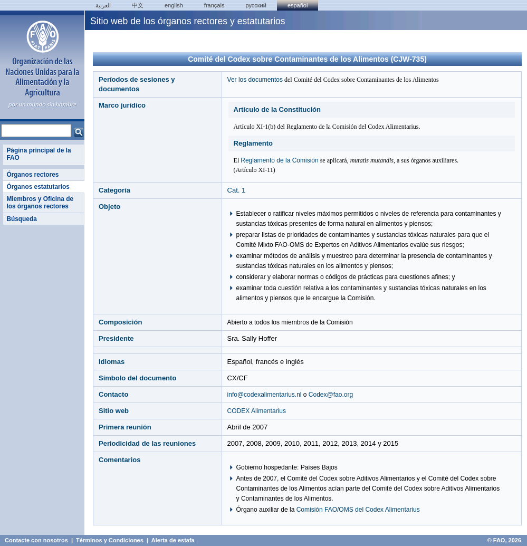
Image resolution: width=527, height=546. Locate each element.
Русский (255, 5)
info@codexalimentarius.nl (264, 394)
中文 (137, 5)
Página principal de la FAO (38, 154)
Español (298, 5)
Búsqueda (21, 219)
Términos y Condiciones (109, 540)
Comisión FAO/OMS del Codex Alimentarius (358, 509)
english (174, 5)
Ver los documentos (255, 79)
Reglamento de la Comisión (279, 160)
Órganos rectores (32, 174)
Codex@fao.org (331, 394)
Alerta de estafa (173, 540)
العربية (103, 5)
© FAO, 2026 (504, 540)
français (214, 5)
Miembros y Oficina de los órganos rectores (39, 202)
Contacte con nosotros (36, 540)
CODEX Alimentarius (256, 411)
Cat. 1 (236, 190)
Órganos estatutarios (37, 186)
